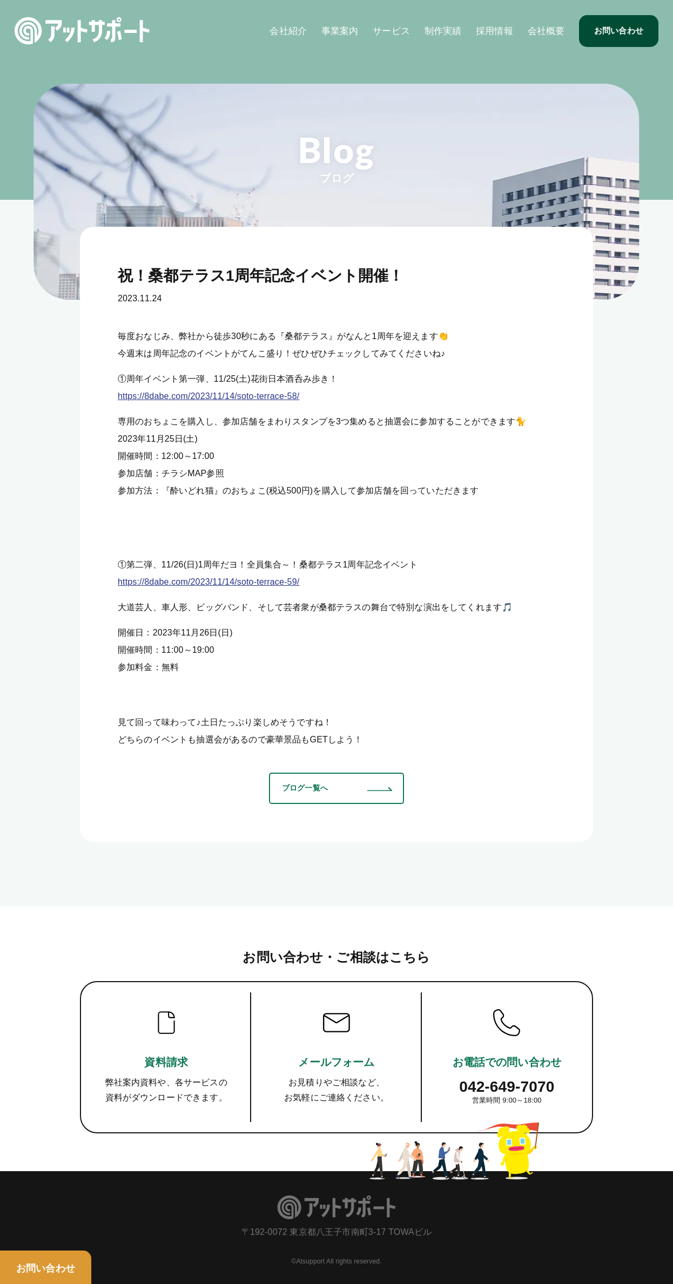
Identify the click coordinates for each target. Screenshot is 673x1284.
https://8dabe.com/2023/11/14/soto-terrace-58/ (208, 396)
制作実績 (438, 35)
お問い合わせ (614, 34)
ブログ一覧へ (305, 787)
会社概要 (542, 35)
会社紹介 (284, 35)
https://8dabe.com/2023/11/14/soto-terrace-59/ (208, 581)
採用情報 (490, 35)
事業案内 (335, 35)
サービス (387, 35)
